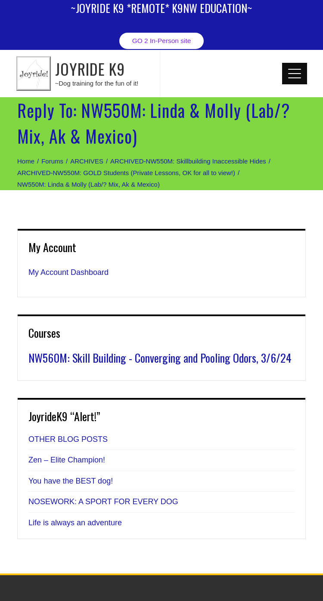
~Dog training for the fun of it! (97, 83)
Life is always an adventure (75, 522)
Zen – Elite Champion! (66, 460)
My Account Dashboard (68, 272)
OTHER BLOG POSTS (68, 439)
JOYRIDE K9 (90, 68)
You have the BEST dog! (70, 481)
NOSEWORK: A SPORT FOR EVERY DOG (103, 501)
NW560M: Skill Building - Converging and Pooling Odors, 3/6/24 (160, 357)
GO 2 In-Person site (161, 40)
